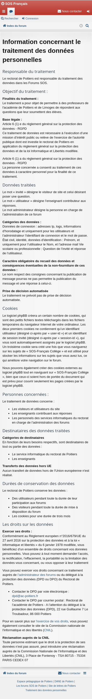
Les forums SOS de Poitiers (31, 686)
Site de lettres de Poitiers (62, 686)
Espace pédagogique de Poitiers (35, 681)
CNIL (47, 630)
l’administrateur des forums (36, 575)
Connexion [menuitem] (89, 12)
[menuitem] (69, 11)
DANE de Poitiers (64, 681)
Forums (12, 12)
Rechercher (11, 18)
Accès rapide (4, 12)
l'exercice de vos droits (52, 621)
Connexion (32, 18)
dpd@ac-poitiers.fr (25, 596)
